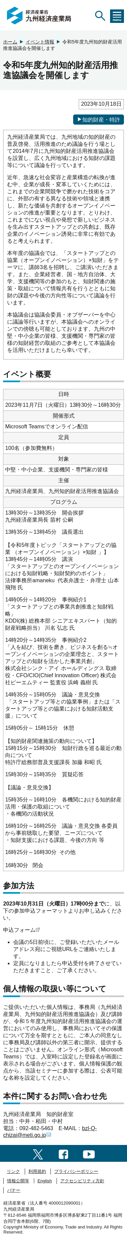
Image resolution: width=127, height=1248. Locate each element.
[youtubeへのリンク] (89, 1153)
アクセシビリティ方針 (82, 1180)
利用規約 (37, 1171)
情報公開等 (18, 1180)
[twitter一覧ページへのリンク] (38, 1153)
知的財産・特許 (98, 120)
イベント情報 (40, 41)
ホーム (10, 41)
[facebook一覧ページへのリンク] (63, 1153)
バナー (13, 1190)
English (45, 1180)
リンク (13, 1171)
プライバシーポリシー (76, 1171)
